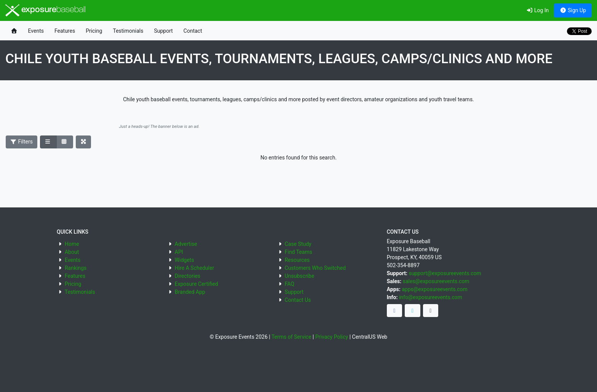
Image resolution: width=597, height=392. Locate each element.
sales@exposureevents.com (436, 281)
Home (72, 244)
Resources (297, 260)
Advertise (186, 244)
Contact (193, 31)
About (72, 252)
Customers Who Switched (315, 268)
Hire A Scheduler (194, 268)
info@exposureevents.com (430, 297)
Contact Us (298, 300)
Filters (21, 142)
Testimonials (128, 31)
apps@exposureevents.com (435, 289)
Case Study (298, 244)
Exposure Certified (196, 284)
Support (163, 31)
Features (64, 31)
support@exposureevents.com (445, 273)
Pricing (94, 31)
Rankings (75, 268)
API (179, 252)
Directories (187, 276)
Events (36, 31)
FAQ (289, 284)
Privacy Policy (331, 337)
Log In (537, 10)
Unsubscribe (299, 276)
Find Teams (298, 252)
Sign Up (573, 10)
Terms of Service (291, 337)
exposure (45, 10)
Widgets (184, 260)
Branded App (190, 292)
